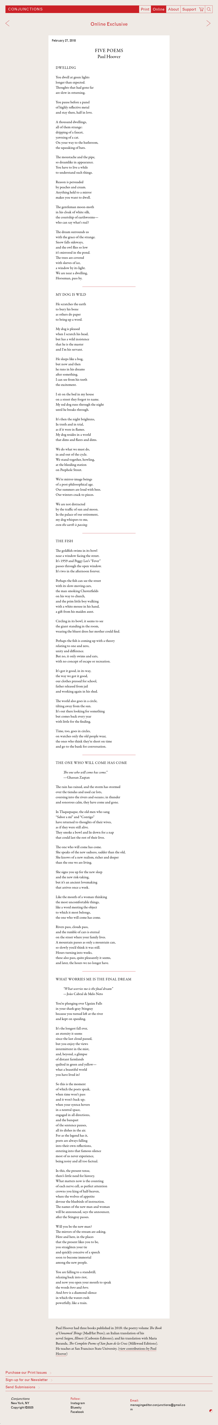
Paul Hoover (109, 57)
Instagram (78, 1403)
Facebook (77, 1412)
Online (158, 9)
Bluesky (76, 1407)
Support (189, 9)
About (173, 9)
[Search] (208, 9)
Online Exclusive (109, 24)
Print (145, 9)
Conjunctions (25, 9)
